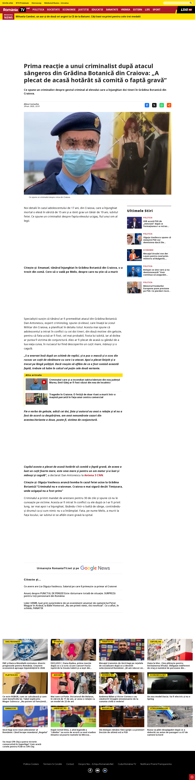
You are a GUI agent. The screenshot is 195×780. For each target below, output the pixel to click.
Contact (70, 764)
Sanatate (112, 9)
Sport (157, 9)
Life (147, 9)
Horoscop (36, 3)
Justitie (83, 9)
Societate (53, 9)
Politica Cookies (31, 764)
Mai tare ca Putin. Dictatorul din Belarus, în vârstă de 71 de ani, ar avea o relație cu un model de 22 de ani (73, 699)
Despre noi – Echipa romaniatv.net (95, 764)
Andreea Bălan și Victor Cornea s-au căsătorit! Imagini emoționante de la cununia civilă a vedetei (118, 699)
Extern (137, 9)
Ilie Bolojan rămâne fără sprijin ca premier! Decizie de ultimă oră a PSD (121, 731)
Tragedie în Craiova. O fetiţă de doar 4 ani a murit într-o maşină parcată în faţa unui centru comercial (82, 396)
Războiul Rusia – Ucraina (56, 3)
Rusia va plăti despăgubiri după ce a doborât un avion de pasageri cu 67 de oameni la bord (167, 732)
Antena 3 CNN (93, 475)
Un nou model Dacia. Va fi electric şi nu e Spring (168, 697)
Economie (69, 9)
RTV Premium (22, 3)
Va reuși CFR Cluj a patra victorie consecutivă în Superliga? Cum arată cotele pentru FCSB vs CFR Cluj (22, 744)
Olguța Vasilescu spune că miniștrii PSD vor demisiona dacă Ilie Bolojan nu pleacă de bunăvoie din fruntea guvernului (157, 240)
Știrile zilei (8, 3)
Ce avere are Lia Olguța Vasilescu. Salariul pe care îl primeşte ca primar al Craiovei (70, 586)
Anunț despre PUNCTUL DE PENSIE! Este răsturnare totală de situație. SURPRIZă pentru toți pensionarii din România (69, 594)
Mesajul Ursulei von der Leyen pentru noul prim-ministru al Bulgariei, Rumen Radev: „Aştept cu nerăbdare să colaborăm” (156, 256)
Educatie (97, 9)
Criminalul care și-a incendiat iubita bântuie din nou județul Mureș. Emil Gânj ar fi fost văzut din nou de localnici (84, 381)
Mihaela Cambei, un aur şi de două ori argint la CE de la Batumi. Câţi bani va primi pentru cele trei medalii (78, 16)
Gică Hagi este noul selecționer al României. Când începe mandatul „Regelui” (25, 731)
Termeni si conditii (52, 764)
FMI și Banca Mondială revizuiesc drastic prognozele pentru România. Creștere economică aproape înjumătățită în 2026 (24, 665)
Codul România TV (127, 764)
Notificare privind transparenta (156, 764)
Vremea (125, 9)
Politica (38, 9)
